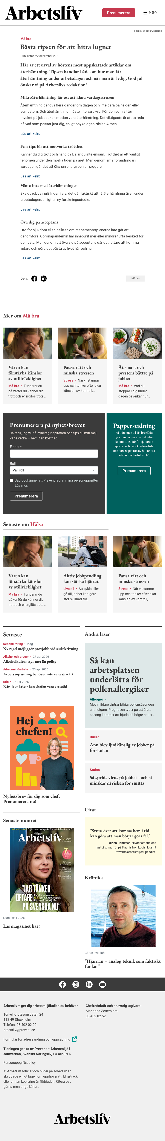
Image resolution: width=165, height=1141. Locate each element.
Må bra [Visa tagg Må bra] (135, 278)
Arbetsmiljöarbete (16, 669)
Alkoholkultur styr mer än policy (30, 661)
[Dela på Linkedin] (44, 279)
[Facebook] (62, 984)
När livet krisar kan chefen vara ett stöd (35, 686)
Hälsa (36, 524)
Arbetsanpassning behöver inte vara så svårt (38, 674)
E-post (16, 447)
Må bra (25, 39)
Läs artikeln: (30, 133)
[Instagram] (75, 984)
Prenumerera (118, 13)
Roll (13, 464)
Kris (6, 682)
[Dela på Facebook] (34, 279)
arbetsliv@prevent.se (19, 1030)
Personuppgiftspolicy (19, 1063)
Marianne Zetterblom (102, 1011)
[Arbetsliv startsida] (82, 1118)
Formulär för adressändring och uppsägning (40, 1039)
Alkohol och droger (16, 656)
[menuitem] (43, 12)
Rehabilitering (13, 644)
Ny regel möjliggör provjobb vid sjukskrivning (40, 648)
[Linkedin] (89, 984)
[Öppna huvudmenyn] (150, 13)
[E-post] (102, 984)
